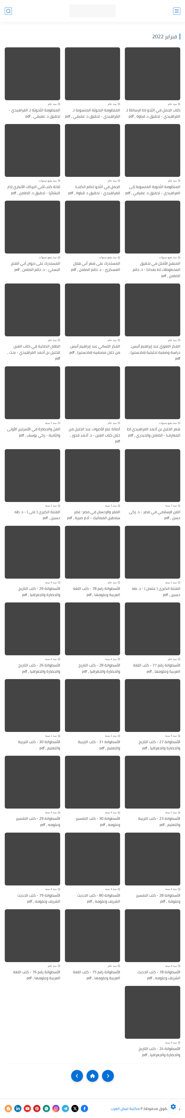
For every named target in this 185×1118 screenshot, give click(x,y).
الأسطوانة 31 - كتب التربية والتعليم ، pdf (99, 745)
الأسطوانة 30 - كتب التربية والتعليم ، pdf (39, 745)
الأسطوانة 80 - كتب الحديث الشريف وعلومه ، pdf (98, 898)
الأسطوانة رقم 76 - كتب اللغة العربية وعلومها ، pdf (36, 975)
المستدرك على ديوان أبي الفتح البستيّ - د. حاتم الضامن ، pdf (35, 266)
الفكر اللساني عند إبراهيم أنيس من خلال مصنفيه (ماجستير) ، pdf (94, 349)
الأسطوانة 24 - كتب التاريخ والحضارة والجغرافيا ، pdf (159, 1052)
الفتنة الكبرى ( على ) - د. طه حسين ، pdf (37, 515)
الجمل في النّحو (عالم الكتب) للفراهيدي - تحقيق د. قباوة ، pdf (94, 190)
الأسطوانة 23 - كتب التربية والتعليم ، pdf (159, 821)
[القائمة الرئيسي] (176, 11)
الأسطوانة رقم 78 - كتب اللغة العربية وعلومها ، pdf (96, 592)
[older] (108, 1076)
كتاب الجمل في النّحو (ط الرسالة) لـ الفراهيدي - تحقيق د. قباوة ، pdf (153, 113)
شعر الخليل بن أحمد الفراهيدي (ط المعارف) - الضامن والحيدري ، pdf (153, 432)
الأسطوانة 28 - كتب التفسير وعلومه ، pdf (158, 898)
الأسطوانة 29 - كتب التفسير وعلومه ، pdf (38, 821)
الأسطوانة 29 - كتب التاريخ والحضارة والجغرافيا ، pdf (39, 592)
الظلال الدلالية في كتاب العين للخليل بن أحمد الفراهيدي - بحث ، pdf (33, 352)
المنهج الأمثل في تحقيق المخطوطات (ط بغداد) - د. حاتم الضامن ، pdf (156, 269)
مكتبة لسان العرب (125, 1108)
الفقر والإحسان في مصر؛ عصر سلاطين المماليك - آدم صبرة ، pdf (93, 515)
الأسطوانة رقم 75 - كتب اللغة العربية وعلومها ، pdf (96, 975)
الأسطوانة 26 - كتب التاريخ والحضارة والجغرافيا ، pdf (39, 668)
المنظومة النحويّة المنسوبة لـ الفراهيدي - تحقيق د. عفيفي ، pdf (92, 113)
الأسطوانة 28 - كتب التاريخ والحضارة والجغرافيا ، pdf (99, 668)
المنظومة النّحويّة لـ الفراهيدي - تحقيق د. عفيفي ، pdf (34, 113)
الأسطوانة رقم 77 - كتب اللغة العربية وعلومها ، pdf (156, 668)
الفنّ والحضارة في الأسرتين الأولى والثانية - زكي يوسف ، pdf (33, 432)
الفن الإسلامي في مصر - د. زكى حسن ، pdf (154, 515)
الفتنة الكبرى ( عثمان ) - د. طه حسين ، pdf (156, 592)
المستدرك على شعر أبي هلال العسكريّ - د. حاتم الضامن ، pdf (95, 266)
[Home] (92, 1076)
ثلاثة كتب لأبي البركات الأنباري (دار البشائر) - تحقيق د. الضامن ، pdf (33, 190)
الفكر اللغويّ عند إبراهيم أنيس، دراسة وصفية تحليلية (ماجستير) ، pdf (154, 352)
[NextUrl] (77, 1076)
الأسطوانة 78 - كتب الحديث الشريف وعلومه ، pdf (158, 975)
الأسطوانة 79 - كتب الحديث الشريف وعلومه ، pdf (38, 898)
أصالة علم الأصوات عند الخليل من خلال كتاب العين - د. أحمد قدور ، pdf (94, 435)
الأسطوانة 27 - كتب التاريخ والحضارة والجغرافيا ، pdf (159, 745)
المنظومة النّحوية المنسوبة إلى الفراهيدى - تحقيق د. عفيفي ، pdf (152, 190)
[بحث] (8, 11)
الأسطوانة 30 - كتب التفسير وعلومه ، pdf (98, 821)
